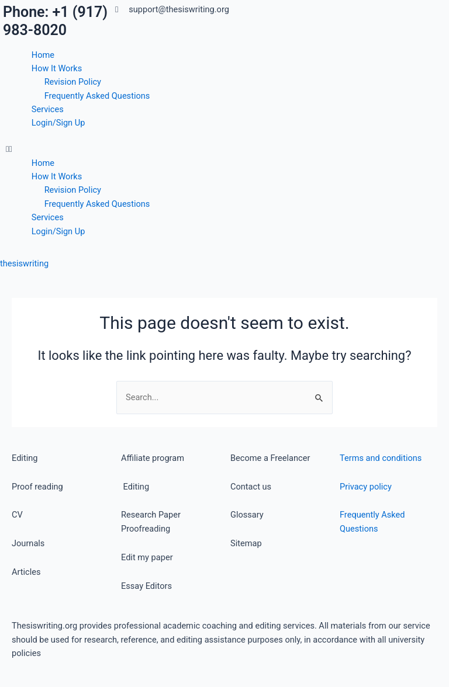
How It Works (57, 68)
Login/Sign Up (58, 122)
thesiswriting (24, 263)
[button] (112, 149)
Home (43, 55)
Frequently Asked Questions (97, 96)
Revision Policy (72, 82)
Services (48, 109)
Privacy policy (366, 486)
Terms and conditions (381, 458)
